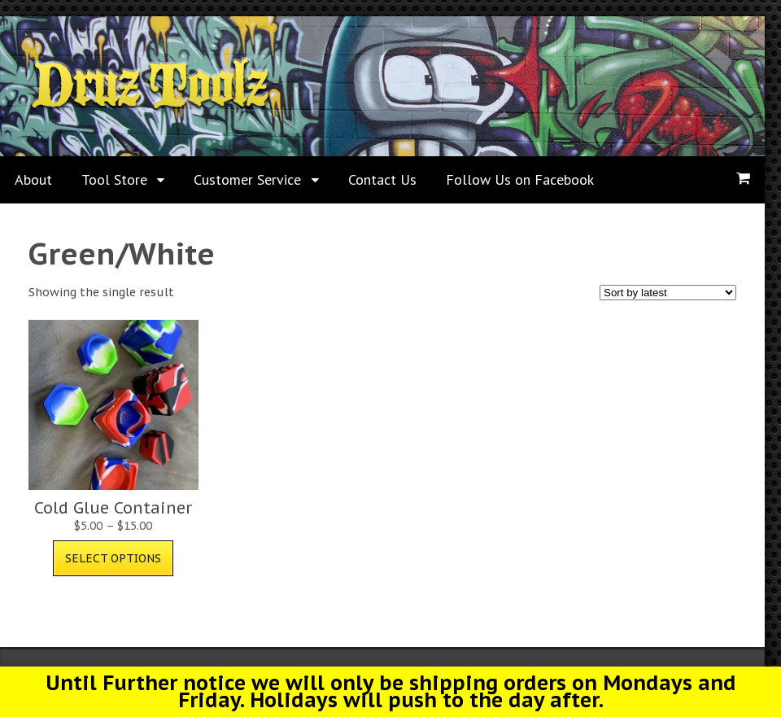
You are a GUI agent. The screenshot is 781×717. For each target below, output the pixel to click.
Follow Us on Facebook (520, 179)
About (33, 179)
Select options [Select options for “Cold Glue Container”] (113, 558)
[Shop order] (668, 292)
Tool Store (114, 179)
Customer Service (247, 179)
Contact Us (382, 179)
